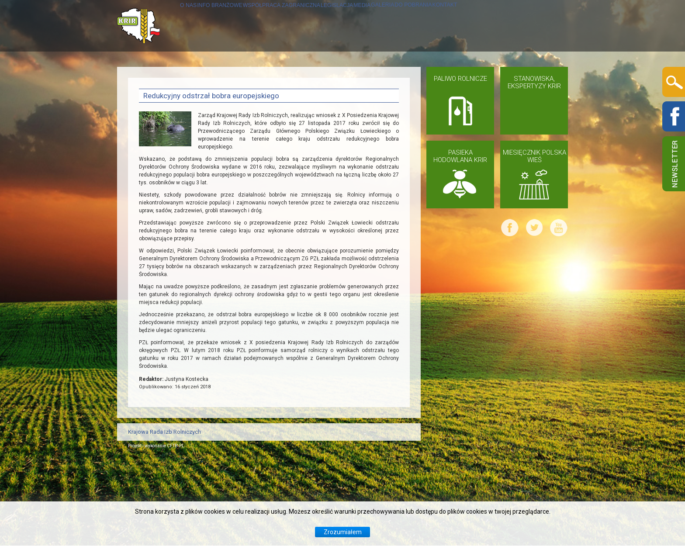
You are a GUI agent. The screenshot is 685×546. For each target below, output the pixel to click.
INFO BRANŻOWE (202, 77)
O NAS (149, 77)
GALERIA (467, 77)
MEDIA (430, 77)
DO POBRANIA (520, 77)
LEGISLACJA (386, 77)
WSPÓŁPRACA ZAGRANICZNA (298, 77)
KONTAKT (155, 128)
